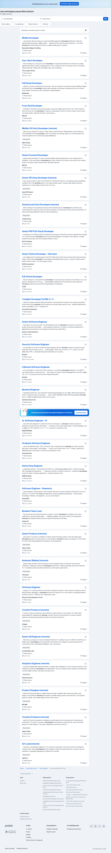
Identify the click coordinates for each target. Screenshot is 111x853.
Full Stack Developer (32, 83)
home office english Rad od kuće (75, 801)
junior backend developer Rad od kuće (53, 799)
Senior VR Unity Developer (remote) (39, 177)
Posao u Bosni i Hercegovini (34, 840)
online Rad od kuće (71, 787)
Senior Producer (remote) (34, 533)
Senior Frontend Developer (35, 155)
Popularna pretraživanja (74, 829)
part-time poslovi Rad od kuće (74, 789)
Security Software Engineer (35, 344)
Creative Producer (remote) (35, 610)
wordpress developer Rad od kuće (52, 783)
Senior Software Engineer (34, 322)
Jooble (104, 849)
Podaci (28, 832)
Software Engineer (31, 587)
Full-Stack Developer (32, 276)
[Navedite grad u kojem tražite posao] (58, 18)
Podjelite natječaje (52, 829)
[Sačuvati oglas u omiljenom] (85, 38)
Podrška (28, 837)
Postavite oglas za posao (69, 4)
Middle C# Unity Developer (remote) (39, 128)
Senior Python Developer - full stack (39, 254)
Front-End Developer (32, 105)
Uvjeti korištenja (9, 848)
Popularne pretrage (26, 774)
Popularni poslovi (24, 816)
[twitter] (99, 826)
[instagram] (95, 826)
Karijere (28, 834)
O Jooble (29, 829)
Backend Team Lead (32, 511)
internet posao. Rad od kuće (74, 803)
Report (83, 53)
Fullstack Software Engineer (36, 367)
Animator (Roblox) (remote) (35, 560)
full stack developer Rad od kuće (52, 789)
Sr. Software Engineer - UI (34, 420)
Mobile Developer (30, 38)
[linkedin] (103, 826)
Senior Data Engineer (32, 466)
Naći (105, 19)
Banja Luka (23, 783)
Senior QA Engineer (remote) (36, 636)
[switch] (86, 30)
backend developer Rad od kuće (52, 780)
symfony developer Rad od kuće (52, 809)
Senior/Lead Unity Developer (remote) (40, 204)
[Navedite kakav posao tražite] (19, 18)
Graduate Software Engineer (36, 443)
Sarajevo (22, 780)
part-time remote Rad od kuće (74, 806)
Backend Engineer (31, 389)
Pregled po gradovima (26, 819)
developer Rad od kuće (49, 796)
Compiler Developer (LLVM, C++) (38, 299)
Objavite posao (51, 832)
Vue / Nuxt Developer (32, 60)
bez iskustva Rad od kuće (73, 792)
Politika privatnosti (22, 848)
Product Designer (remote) (35, 690)
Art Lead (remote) (30, 744)
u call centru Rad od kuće (73, 785)
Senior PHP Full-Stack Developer (38, 231)
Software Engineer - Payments (37, 488)
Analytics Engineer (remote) (35, 663)
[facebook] (91, 826)
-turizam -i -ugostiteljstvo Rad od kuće (76, 794)
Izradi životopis (81, 412)
